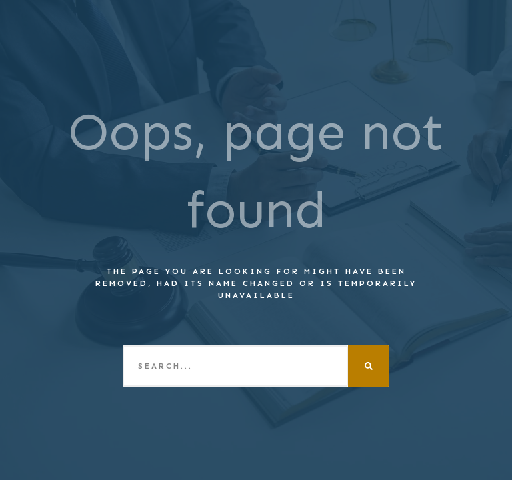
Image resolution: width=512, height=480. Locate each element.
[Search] (368, 366)
